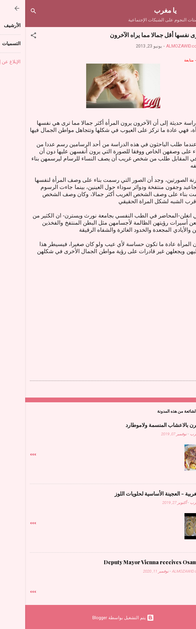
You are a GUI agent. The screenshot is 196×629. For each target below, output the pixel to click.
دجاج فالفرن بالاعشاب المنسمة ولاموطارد (145, 424)
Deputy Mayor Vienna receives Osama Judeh (134, 562)
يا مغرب (140, 10)
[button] (8, 36)
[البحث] (8, 12)
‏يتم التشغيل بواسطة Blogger (98, 617)
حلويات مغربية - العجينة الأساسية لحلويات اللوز (140, 493)
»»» (8, 454)
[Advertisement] (98, 301)
